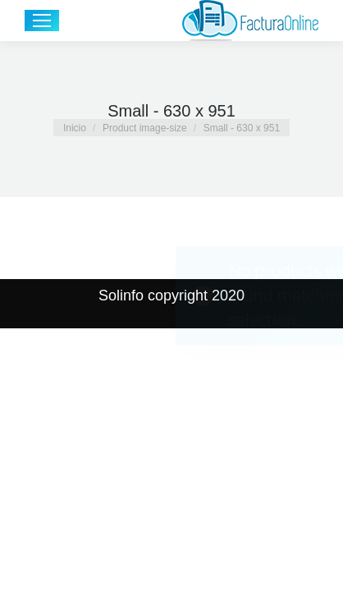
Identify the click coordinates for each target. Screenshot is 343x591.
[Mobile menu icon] (42, 20)
